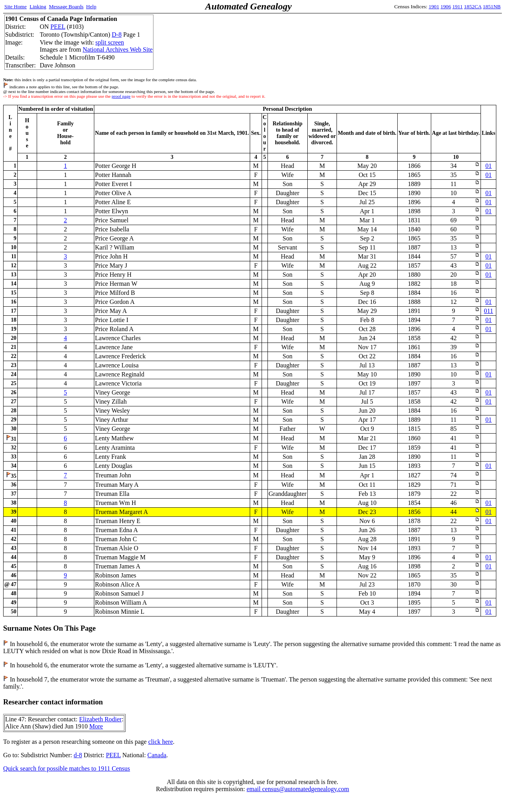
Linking (38, 6)
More (96, 726)
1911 (458, 6)
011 (488, 310)
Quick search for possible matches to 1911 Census (66, 768)
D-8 (117, 34)
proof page (121, 96)
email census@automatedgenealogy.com (298, 789)
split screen (109, 42)
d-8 (78, 755)
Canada (157, 755)
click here (160, 741)
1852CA (472, 6)
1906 (446, 6)
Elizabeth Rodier (100, 719)
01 (488, 165)
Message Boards (66, 6)
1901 (434, 6)
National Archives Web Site (117, 49)
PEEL (57, 26)
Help (91, 6)
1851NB (492, 6)
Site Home (15, 6)
